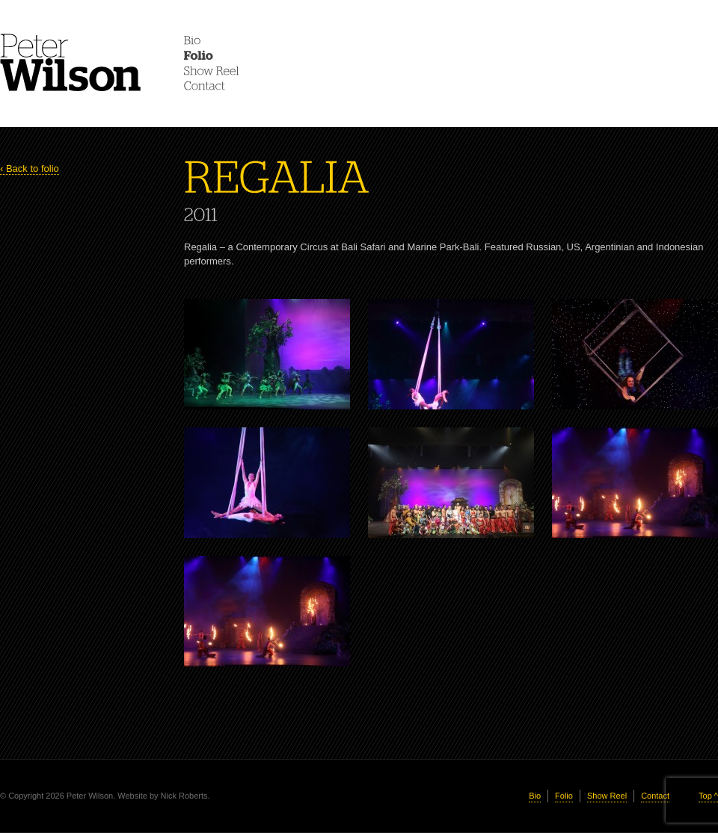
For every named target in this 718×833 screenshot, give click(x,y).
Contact (655, 795)
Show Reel (607, 795)
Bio (535, 795)
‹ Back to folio (29, 168)
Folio (564, 795)
